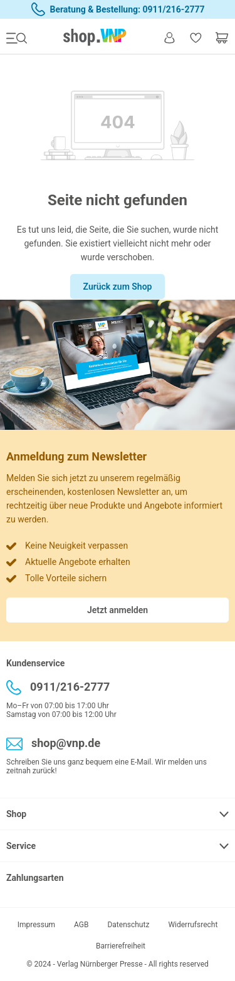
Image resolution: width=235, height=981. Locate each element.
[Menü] (19, 37)
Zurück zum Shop (117, 287)
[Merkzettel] (195, 37)
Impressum (36, 924)
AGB (81, 924)
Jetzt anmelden (117, 610)
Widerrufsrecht (192, 924)
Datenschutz (128, 924)
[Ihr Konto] (169, 37)
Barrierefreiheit (120, 946)
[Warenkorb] (219, 37)
